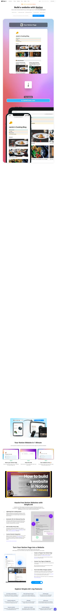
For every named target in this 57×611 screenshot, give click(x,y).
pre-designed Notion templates (45, 555)
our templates (16, 464)
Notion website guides (37, 577)
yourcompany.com (19, 536)
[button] (10, 1)
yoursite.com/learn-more (11, 530)
